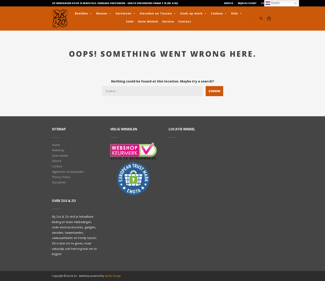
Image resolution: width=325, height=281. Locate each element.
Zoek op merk (193, 13)
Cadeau (219, 13)
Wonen (103, 13)
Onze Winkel (148, 21)
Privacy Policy (61, 177)
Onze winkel (60, 155)
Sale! (130, 21)
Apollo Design (113, 276)
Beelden (83, 13)
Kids (236, 13)
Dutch (272, 3)
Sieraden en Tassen (158, 13)
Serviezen (126, 13)
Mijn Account (247, 3)
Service (228, 3)
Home (56, 145)
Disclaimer (59, 182)
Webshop (58, 150)
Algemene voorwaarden (68, 172)
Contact (184, 21)
